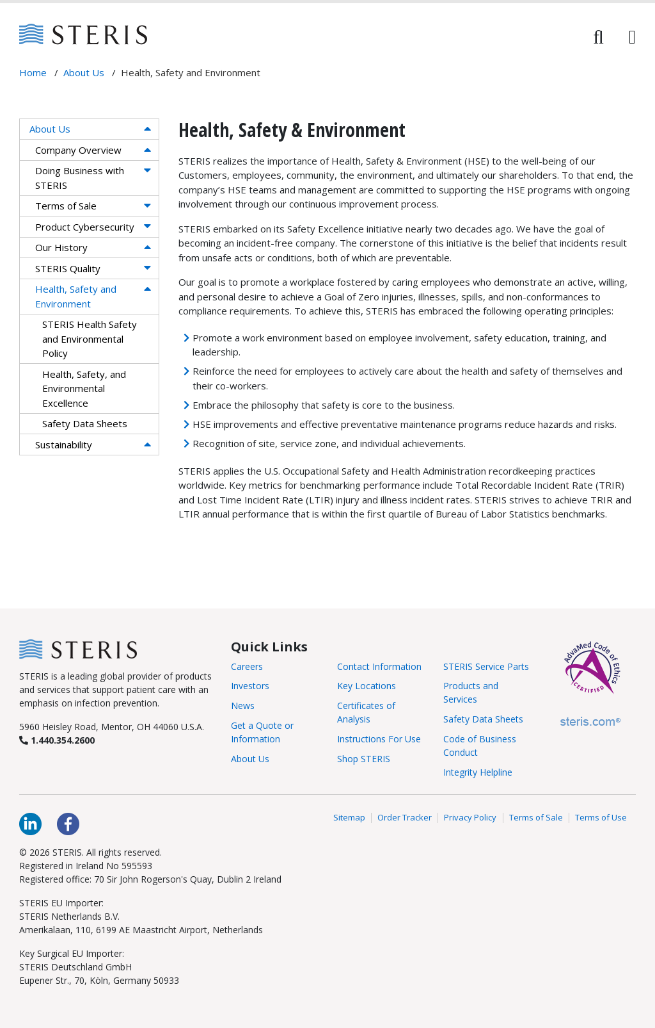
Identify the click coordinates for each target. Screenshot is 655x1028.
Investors (250, 686)
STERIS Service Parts (486, 666)
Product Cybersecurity (84, 226)
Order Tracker (404, 818)
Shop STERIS (363, 759)
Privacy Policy (470, 818)
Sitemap (349, 818)
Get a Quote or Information (262, 732)
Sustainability (63, 444)
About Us (49, 128)
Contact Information (379, 666)
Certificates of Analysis (366, 712)
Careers (247, 666)
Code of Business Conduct (479, 745)
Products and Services (470, 692)
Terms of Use (601, 818)
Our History (61, 247)
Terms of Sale (66, 205)
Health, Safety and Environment (75, 296)
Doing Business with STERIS (79, 178)
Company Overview (78, 149)
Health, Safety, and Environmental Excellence (84, 388)
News (243, 705)
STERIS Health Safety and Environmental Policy (89, 338)
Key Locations (366, 686)
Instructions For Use (379, 739)
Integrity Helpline (477, 772)
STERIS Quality (67, 268)
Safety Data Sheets (84, 423)
